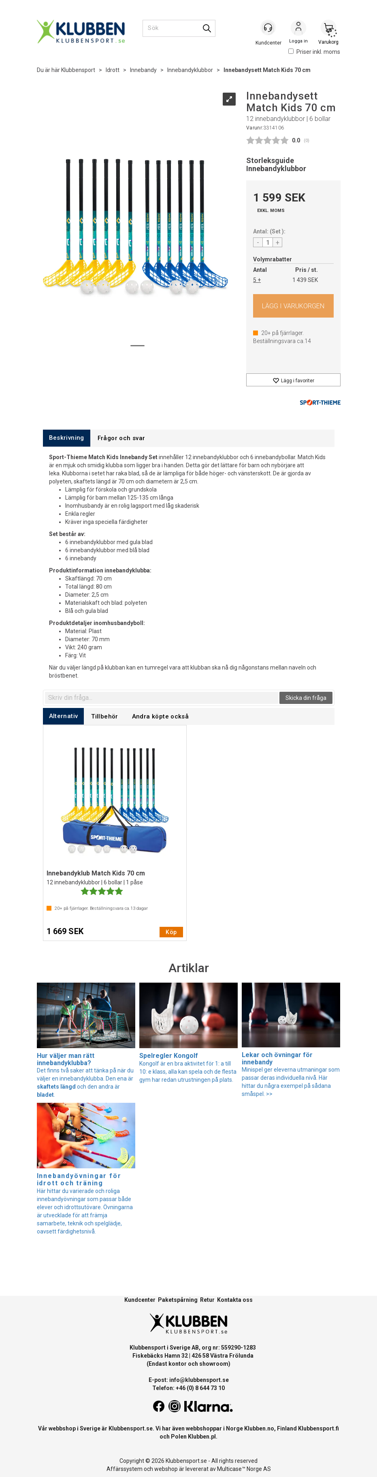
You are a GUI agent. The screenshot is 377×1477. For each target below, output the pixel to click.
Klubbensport (78, 70)
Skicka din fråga (305, 698)
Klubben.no (259, 1428)
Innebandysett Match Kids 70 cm (267, 70)
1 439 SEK (305, 280)
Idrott (112, 70)
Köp (293, 306)
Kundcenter (139, 1300)
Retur (207, 1300)
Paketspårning (178, 1300)
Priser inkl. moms (314, 52)
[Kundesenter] (268, 28)
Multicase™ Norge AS (244, 1469)
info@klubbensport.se (199, 1380)
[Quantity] (268, 242)
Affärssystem (124, 1469)
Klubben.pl (202, 1436)
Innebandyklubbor (190, 70)
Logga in (298, 29)
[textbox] (161, 698)
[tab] (66, 438)
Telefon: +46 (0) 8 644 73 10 (188, 1388)
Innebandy (143, 70)
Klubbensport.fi (318, 1428)
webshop (166, 1469)
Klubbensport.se (131, 1428)
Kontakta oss (235, 1300)
